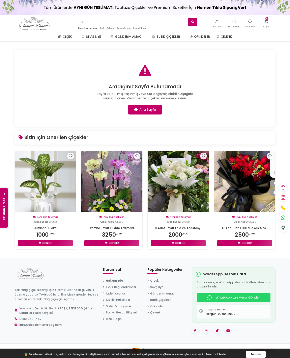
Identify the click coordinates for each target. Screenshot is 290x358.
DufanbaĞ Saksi (45, 228)
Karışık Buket (140, 28)
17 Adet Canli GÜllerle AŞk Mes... (245, 228)
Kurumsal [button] (112, 269)
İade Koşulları (114, 293)
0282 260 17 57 (30, 319)
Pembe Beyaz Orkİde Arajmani (112, 228)
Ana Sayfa (145, 109)
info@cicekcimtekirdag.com (40, 325)
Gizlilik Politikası (116, 300)
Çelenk (224, 36)
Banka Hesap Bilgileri (120, 312)
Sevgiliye (91, 36)
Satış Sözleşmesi (117, 306)
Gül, (102, 28)
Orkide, (110, 28)
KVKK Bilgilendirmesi (119, 287)
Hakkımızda (113, 281)
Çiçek (65, 36)
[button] (76, 36)
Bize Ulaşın (112, 319)
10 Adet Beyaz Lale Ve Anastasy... (178, 228)
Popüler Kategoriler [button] (165, 269)
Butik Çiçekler (166, 36)
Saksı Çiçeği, (124, 28)
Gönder (45, 243)
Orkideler (200, 36)
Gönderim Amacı (126, 36)
